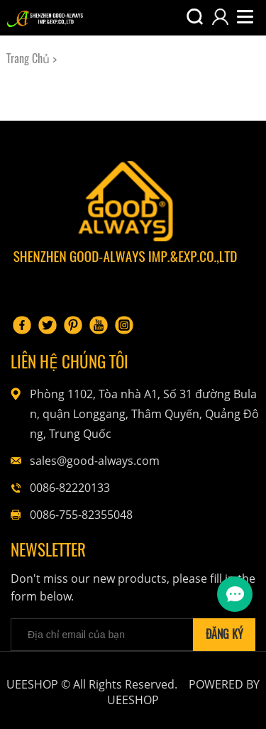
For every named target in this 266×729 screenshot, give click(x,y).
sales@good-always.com (95, 460)
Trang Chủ (28, 58)
